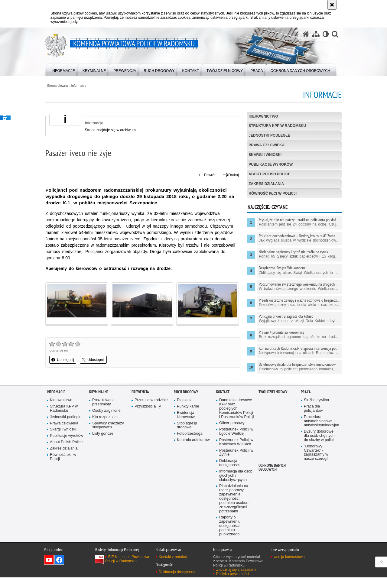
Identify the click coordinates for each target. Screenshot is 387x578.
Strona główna (58, 85)
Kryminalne (99, 392)
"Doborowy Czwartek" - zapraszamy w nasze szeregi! (316, 452)
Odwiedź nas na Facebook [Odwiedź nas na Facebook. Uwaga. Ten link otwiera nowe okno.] (59, 560)
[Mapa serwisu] (315, 34)
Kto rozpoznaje (105, 417)
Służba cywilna (316, 400)
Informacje (80, 85)
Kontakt (222, 392)
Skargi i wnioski (264, 155)
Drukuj (230, 175)
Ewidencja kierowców (186, 415)
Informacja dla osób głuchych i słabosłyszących (235, 476)
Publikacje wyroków (270, 164)
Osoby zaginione (106, 411)
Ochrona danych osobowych (272, 467)
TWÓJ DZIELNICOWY (273, 392)
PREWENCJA (140, 392)
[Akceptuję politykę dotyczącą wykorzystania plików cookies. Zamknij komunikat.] (332, 5)
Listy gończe (102, 434)
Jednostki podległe (269, 136)
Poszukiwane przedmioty (103, 402)
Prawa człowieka (266, 145)
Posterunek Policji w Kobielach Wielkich (236, 442)
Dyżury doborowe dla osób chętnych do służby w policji (319, 436)
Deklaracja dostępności (229, 463)
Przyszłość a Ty (148, 406)
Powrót (206, 175)
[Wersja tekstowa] (325, 34)
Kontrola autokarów (193, 440)
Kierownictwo (263, 116)
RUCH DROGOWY (186, 392)
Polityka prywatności (232, 574)
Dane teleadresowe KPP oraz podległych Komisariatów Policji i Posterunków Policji (236, 408)
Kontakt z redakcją (174, 557)
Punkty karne (188, 406)
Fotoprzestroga (190, 434)
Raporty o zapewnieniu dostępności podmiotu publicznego (229, 526)
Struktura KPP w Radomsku (277, 126)
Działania (185, 400)
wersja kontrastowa (289, 557)
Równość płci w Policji (272, 193)
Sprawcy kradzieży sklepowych (108, 425)
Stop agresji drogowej (187, 425)
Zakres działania (266, 184)
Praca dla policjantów (313, 408)
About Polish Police (269, 174)
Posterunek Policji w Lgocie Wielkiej (236, 432)
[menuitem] (63, 69)
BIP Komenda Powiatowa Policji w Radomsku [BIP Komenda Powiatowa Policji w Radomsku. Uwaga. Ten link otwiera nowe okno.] (127, 559)
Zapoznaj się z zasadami (236, 570)
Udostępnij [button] (64, 360)
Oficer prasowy (232, 423)
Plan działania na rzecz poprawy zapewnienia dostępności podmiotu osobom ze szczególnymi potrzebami (234, 498)
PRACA (306, 392)
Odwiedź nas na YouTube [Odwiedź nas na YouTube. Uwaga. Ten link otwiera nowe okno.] (49, 560)
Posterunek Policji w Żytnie (236, 453)
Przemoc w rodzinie (151, 400)
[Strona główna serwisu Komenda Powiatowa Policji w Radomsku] (305, 34)
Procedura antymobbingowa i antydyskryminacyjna (321, 421)
